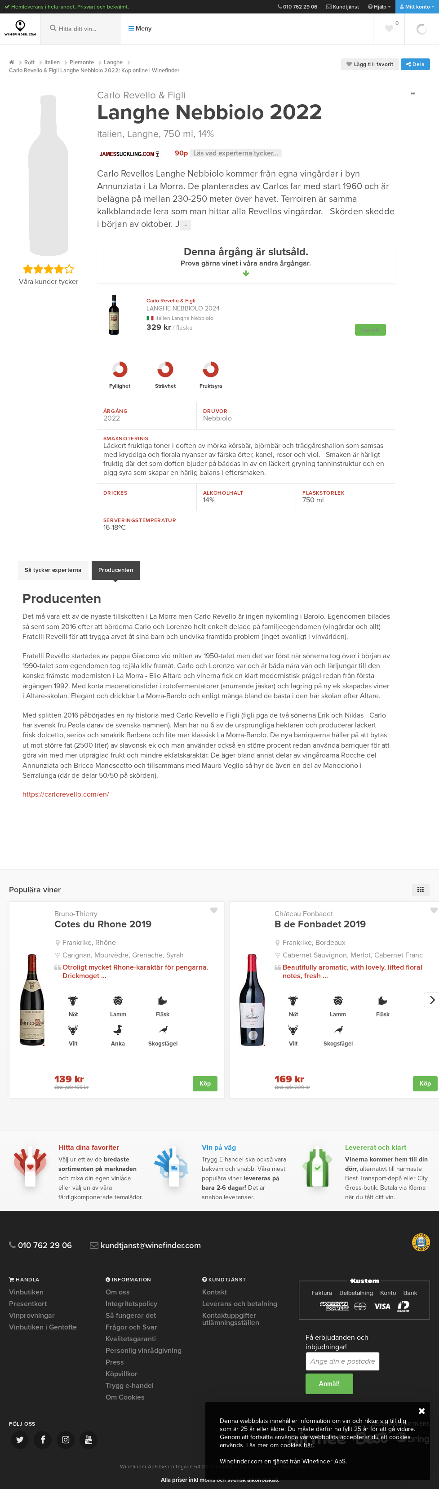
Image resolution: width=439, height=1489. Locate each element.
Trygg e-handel (130, 1380)
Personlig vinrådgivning (144, 1345)
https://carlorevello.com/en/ (65, 789)
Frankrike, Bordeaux (314, 937)
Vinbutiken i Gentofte (43, 1322)
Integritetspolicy (131, 1298)
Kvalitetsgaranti (131, 1333)
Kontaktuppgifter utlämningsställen (230, 1314)
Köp (205, 1078)
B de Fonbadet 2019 (320, 919)
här (308, 1445)
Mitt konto (417, 7)
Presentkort (28, 1298)
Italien (110, 134)
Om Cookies (125, 1392)
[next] (431, 994)
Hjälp (379, 7)
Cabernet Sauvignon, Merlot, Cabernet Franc (353, 950)
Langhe (144, 134)
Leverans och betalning (239, 1298)
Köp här (370, 330)
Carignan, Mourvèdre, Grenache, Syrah (123, 950)
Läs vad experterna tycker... (237, 152)
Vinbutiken (26, 1288)
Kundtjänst (342, 7)
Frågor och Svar (131, 1322)
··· (185, 225)
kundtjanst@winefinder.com (149, 1240)
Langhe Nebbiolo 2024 (183, 304)
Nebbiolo (217, 418)
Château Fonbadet (304, 909)
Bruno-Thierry (76, 909)
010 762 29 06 (297, 7)
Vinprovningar (32, 1310)
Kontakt (214, 1288)
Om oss (118, 1288)
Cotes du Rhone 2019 (102, 919)
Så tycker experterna (53, 568)
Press (115, 1357)
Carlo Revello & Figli (142, 95)
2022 (111, 418)
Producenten (115, 568)
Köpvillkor (121, 1369)
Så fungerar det (131, 1310)
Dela (415, 64)
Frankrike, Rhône (89, 937)
